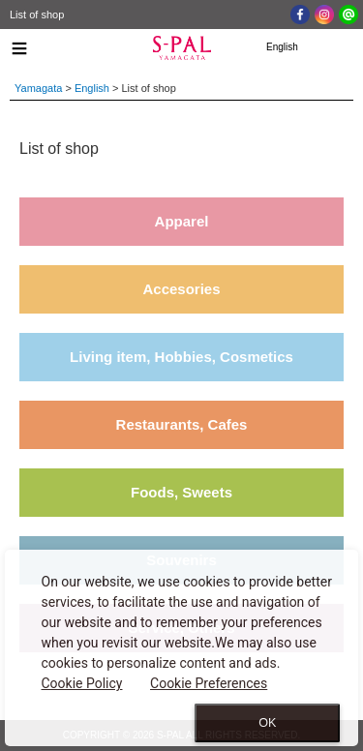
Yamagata (38, 88)
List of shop (37, 14)
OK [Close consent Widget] (267, 723)
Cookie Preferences (208, 683)
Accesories (181, 289)
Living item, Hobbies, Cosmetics (181, 356)
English (92, 88)
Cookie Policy (82, 683)
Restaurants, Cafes (182, 424)
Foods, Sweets (181, 492)
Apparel (182, 221)
